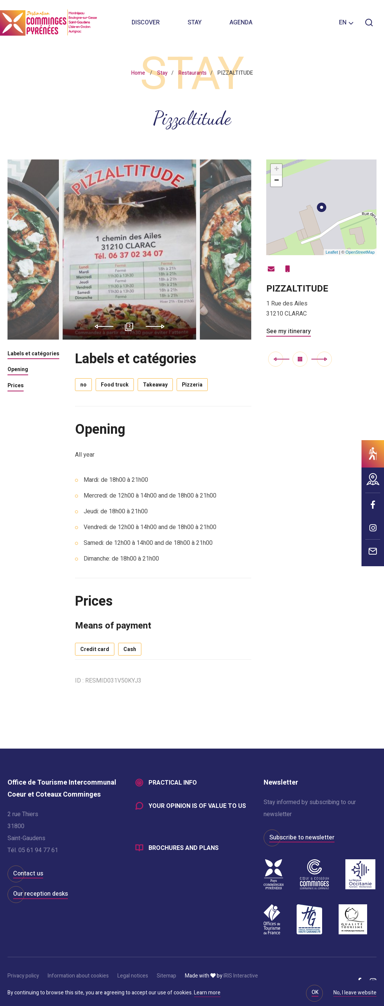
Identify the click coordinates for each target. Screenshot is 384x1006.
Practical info (172, 782)
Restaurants (192, 73)
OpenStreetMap (360, 252)
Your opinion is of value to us (197, 806)
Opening (18, 370)
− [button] (276, 180)
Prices (16, 386)
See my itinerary (288, 331)
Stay (195, 22)
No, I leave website (354, 993)
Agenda (241, 22)
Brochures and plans (183, 848)
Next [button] (158, 326)
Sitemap (166, 976)
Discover (146, 22)
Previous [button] (101, 326)
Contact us (28, 873)
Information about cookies (78, 976)
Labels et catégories (33, 354)
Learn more (207, 993)
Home (138, 73)
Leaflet (332, 252)
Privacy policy (23, 976)
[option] (129, 249)
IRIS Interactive (241, 976)
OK (315, 992)
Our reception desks (40, 893)
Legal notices (132, 976)
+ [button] (276, 169)
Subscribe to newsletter (301, 837)
